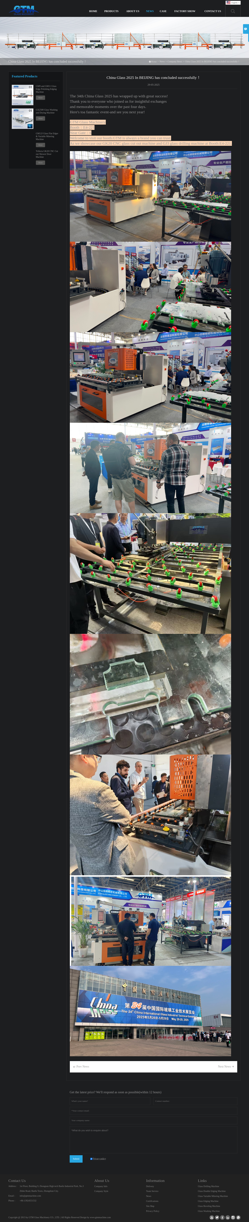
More (40, 98)
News (150, 11)
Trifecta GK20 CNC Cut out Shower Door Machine (47, 154)
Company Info (100, 1186)
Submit (76, 1159)
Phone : (11, 1200)
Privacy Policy (152, 1211)
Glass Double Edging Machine (212, 1191)
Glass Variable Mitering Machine (213, 1196)
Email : (11, 1196)
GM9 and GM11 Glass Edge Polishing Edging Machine (46, 89)
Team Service (152, 1191)
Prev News (81, 1067)
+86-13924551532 (28, 1200)
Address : (12, 1186)
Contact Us (212, 11)
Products (111, 11)
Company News (175, 61)
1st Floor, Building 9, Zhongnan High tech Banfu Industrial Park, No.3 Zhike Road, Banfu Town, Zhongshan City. (52, 1188)
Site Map (150, 1206)
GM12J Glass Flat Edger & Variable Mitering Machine (47, 136)
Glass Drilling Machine (208, 1186)
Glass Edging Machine (208, 1201)
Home (93, 11)
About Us (132, 11)
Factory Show (184, 11)
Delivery (150, 1186)
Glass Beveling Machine (209, 1206)
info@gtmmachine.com (30, 1196)
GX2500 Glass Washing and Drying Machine (47, 111)
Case (163, 11)
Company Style (101, 1191)
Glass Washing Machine (209, 1211)
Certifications (152, 1201)
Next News (226, 1066)
